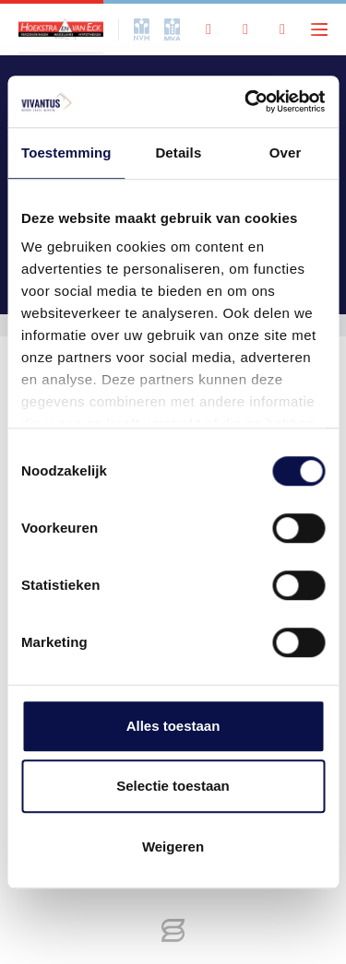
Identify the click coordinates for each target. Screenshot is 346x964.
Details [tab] (178, 152)
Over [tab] (285, 152)
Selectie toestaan (173, 786)
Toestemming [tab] (66, 152)
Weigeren (173, 846)
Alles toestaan (173, 726)
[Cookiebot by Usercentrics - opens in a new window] (246, 101)
